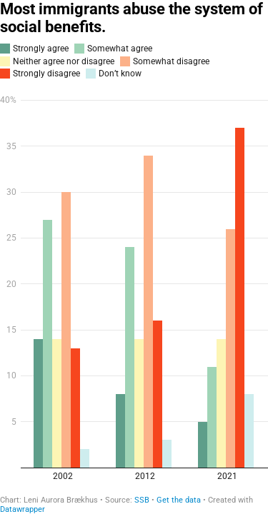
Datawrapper (22, 509)
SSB (141, 500)
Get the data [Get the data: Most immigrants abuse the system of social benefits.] (179, 500)
